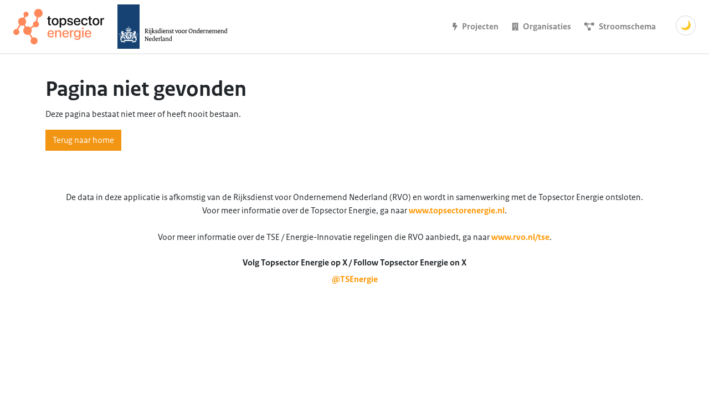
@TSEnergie (355, 279)
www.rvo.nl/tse (520, 237)
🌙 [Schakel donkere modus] (685, 25)
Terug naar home (83, 140)
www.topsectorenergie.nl (457, 210)
